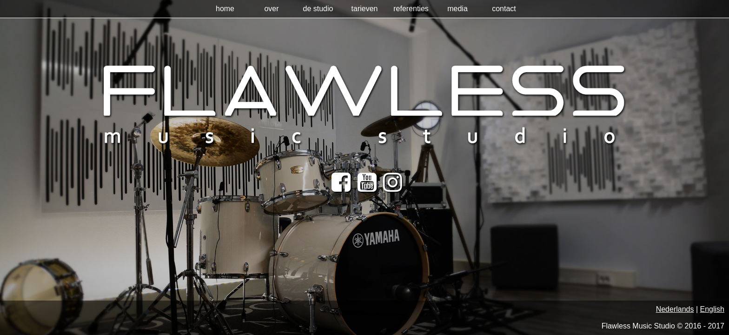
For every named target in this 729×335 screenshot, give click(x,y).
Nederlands (675, 309)
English (712, 309)
